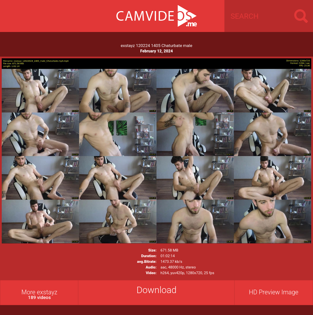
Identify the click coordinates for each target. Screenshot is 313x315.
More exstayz (39, 294)
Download (157, 290)
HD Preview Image (273, 292)
